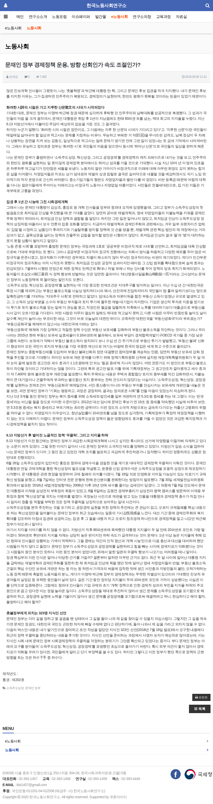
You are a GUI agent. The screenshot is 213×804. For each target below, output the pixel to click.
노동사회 (34, 28)
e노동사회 (119, 16)
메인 (20, 16)
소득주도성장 (15, 688)
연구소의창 (142, 16)
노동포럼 (59, 16)
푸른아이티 (118, 797)
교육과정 (163, 16)
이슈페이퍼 (81, 16)
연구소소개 (38, 16)
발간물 (100, 16)
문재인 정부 (32, 688)
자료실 (181, 16)
